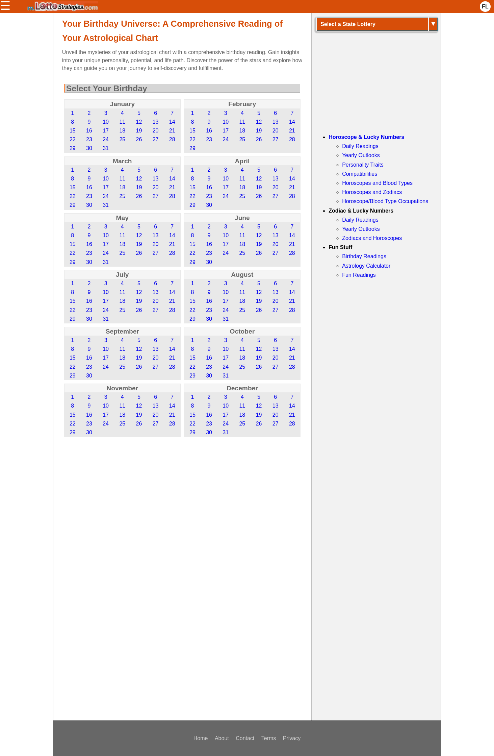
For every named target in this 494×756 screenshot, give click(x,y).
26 (139, 139)
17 (106, 130)
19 (139, 130)
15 (73, 130)
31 (106, 148)
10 (106, 122)
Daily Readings (360, 146)
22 (73, 139)
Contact (245, 738)
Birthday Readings (364, 256)
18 (122, 130)
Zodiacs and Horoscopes (372, 238)
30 (89, 148)
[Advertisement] (182, 494)
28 (172, 139)
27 (156, 139)
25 (122, 139)
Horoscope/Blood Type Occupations (385, 201)
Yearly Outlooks (361, 155)
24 (106, 139)
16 (89, 130)
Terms (268, 738)
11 (122, 122)
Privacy (292, 738)
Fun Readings (359, 275)
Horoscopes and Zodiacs (372, 192)
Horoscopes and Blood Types (377, 183)
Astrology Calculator (366, 266)
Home (200, 738)
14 (172, 122)
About (222, 738)
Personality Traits (363, 165)
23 (89, 139)
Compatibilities (359, 174)
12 (139, 122)
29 (73, 148)
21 (172, 130)
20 (156, 130)
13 (156, 122)
